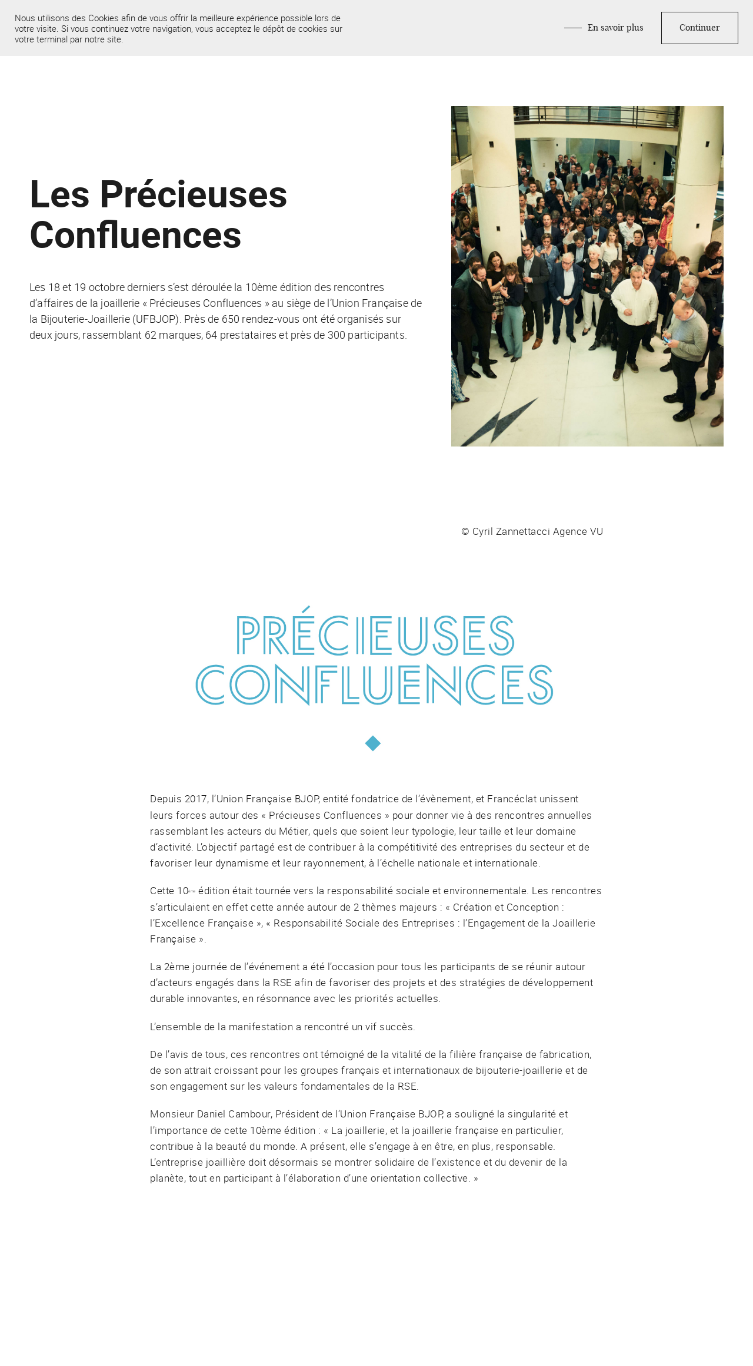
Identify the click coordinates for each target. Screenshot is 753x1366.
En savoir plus (616, 28)
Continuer (699, 28)
